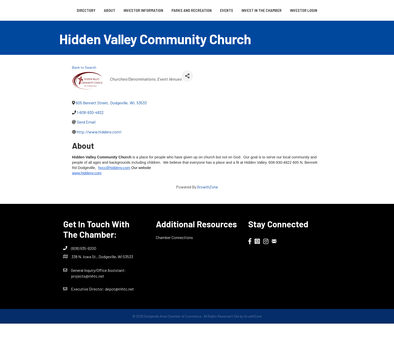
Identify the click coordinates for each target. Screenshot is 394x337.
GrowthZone (207, 200)
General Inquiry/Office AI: (98, 283)
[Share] (187, 89)
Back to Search (84, 81)
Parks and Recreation (174, 10)
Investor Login (197, 23)
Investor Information (126, 10)
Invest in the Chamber (315, 10)
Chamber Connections (174, 250)
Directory (68, 10)
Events (279, 10)
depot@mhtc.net (119, 302)
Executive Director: (88, 302)
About (92, 10)
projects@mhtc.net (87, 289)
